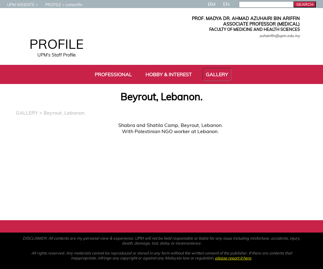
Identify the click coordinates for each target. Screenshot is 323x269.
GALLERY (27, 113)
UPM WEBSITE (18, 4)
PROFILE (50, 4)
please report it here (233, 257)
